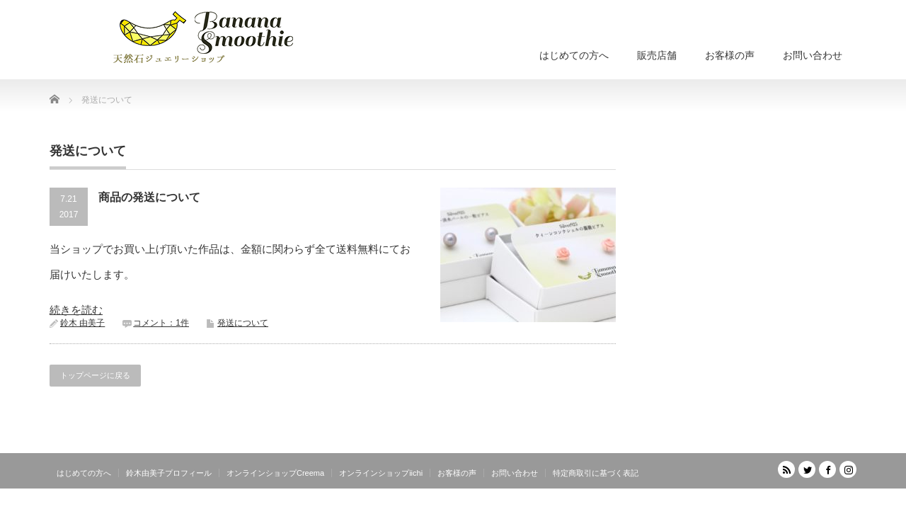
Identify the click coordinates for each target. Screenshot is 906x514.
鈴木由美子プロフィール (169, 473)
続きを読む (76, 310)
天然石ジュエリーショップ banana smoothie (771, 504)
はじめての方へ (574, 55)
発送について (242, 323)
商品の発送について (149, 197)
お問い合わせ (812, 55)
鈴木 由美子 (82, 323)
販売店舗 (657, 55)
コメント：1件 (161, 323)
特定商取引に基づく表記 (595, 473)
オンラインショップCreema (275, 473)
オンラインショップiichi (381, 473)
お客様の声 (730, 55)
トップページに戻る (95, 375)
